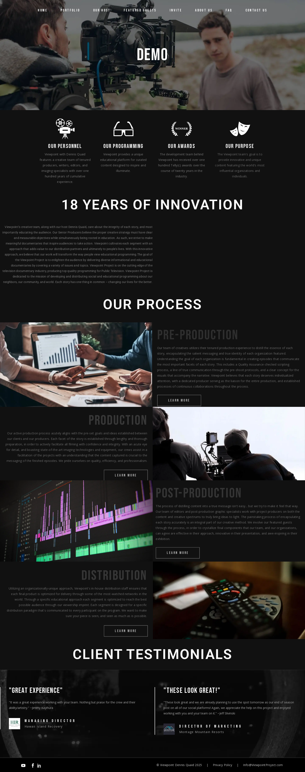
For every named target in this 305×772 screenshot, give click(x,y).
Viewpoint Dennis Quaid (177, 765)
